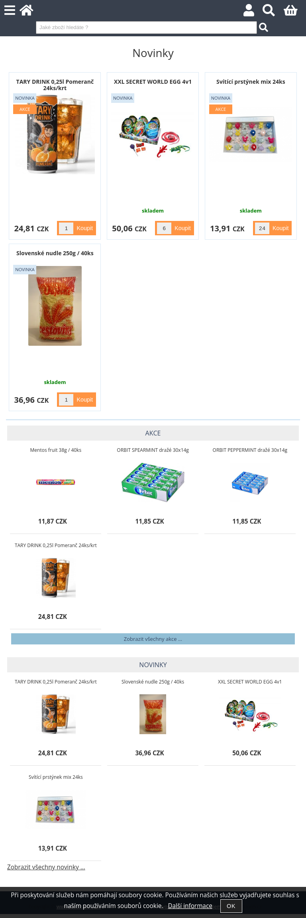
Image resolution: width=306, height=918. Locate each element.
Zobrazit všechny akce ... (153, 638)
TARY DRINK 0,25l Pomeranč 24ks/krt (55, 84)
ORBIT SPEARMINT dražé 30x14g (153, 450)
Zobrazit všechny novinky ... (46, 867)
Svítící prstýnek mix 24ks (250, 81)
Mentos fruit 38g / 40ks (56, 450)
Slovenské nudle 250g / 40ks (55, 253)
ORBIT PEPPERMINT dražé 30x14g (250, 450)
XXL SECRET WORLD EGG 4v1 (153, 81)
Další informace (190, 906)
